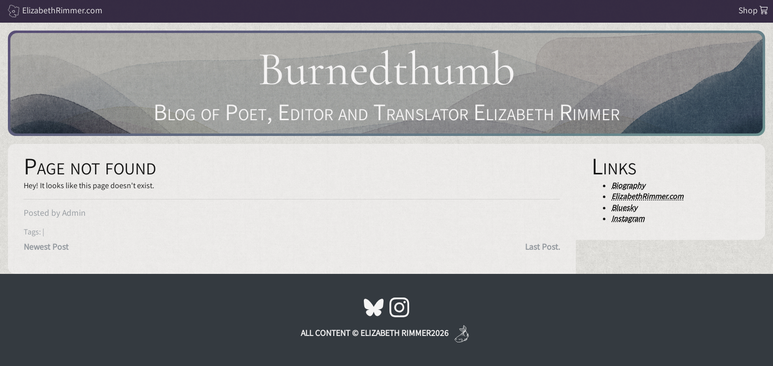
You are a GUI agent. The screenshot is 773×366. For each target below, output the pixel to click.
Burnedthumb (386, 69)
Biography (628, 185)
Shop (753, 10)
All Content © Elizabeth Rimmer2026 (375, 332)
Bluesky (624, 207)
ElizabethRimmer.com (62, 10)
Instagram (627, 218)
